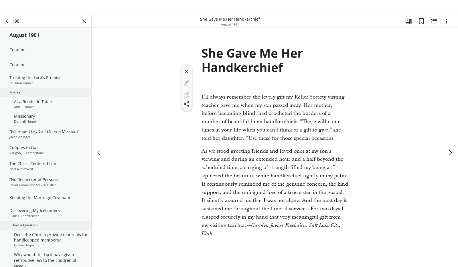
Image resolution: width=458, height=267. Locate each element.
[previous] (99, 139)
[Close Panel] (84, 27)
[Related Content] (434, 27)
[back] (7, 27)
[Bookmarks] (421, 27)
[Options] (446, 27)
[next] (450, 139)
